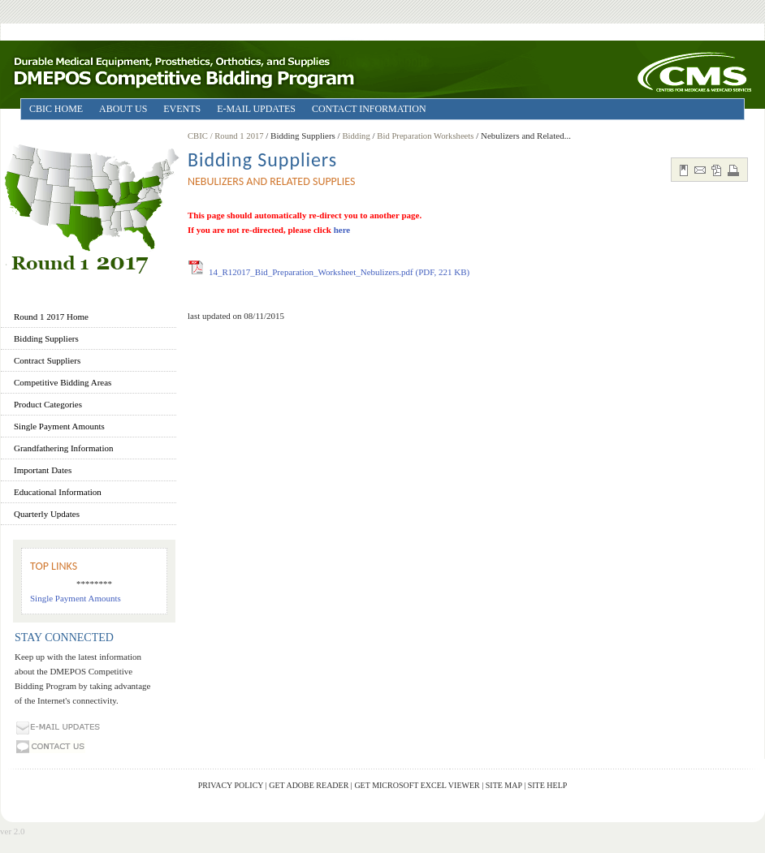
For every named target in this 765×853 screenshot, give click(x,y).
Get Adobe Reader (308, 785)
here (342, 230)
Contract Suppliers (47, 360)
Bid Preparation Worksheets (425, 135)
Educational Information (58, 492)
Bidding (356, 135)
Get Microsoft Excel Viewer (416, 785)
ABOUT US (123, 108)
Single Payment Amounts (59, 426)
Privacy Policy (230, 785)
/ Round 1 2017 (238, 135)
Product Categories (48, 404)
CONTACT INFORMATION (369, 108)
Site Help (548, 785)
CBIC (198, 135)
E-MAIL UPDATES (256, 108)
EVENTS (182, 108)
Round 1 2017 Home (51, 316)
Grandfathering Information (63, 448)
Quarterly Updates (47, 514)
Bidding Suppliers (46, 338)
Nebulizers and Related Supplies (271, 181)
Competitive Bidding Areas (62, 382)
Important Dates (42, 470)
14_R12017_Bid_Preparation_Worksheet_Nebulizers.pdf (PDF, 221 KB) (339, 272)
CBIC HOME (56, 108)
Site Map (504, 785)
